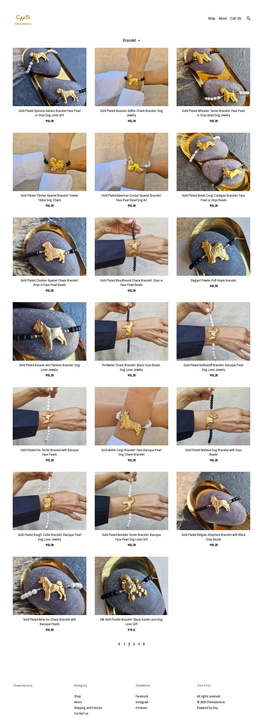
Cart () (235, 18)
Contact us (81, 713)
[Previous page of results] (119, 643)
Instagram (142, 702)
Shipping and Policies (88, 708)
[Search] (248, 18)
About (223, 18)
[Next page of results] (144, 643)
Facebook (142, 696)
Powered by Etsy (207, 708)
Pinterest (141, 708)
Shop (211, 18)
